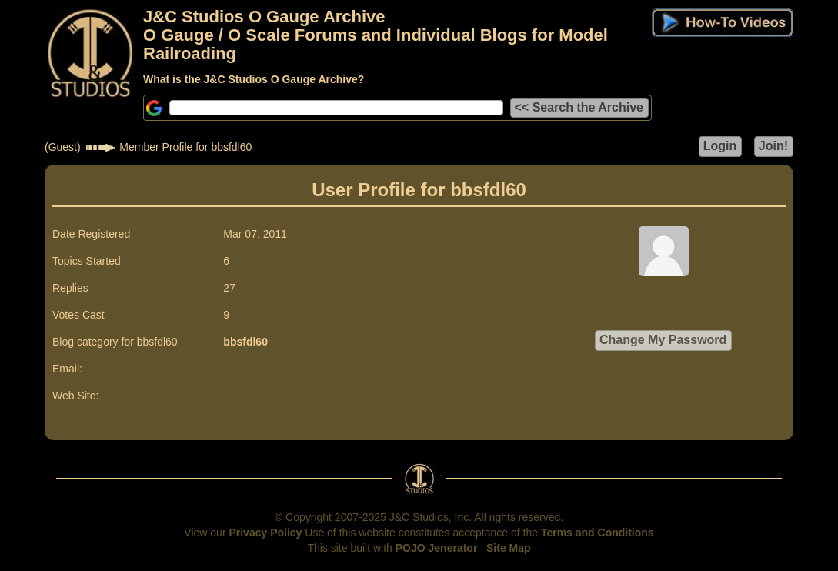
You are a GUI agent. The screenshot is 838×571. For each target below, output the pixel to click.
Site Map (508, 548)
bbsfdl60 (245, 342)
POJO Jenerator (437, 548)
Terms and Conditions (597, 532)
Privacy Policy (265, 532)
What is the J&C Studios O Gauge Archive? (253, 79)
